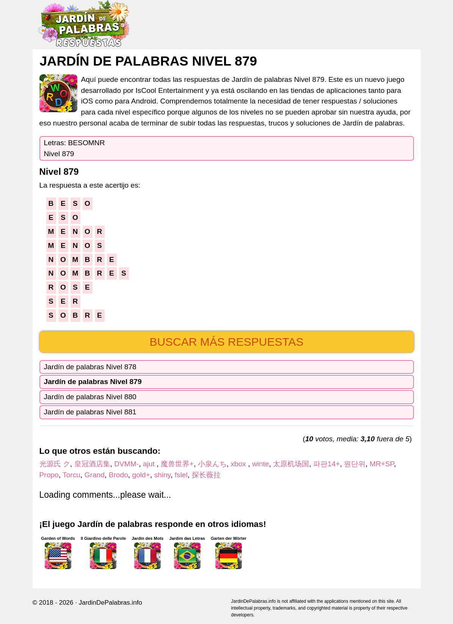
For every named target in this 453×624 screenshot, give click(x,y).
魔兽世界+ (177, 464)
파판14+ (326, 464)
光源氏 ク (54, 464)
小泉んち (212, 464)
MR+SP (382, 464)
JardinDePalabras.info (110, 602)
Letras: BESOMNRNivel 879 (74, 148)
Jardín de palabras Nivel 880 (90, 397)
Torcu (71, 475)
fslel (181, 475)
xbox (239, 464)
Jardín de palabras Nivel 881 (90, 412)
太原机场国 (291, 464)
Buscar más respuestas (226, 342)
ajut (150, 464)
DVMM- (126, 464)
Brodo (118, 475)
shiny (162, 475)
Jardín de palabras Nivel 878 (90, 367)
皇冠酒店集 (92, 464)
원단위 (354, 464)
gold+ (141, 475)
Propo (49, 475)
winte (260, 464)
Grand (95, 475)
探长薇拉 (206, 475)
